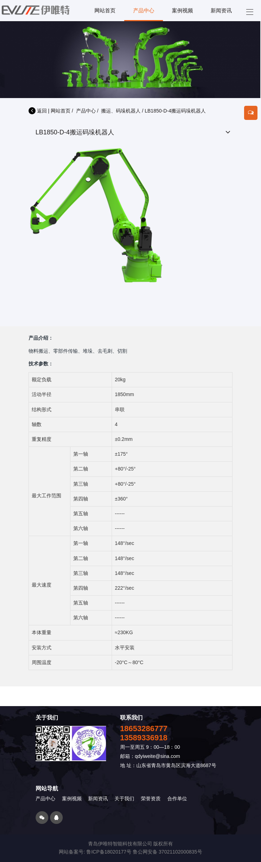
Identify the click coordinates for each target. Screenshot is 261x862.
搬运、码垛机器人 (121, 111)
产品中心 (86, 111)
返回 (38, 111)
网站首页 (60, 111)
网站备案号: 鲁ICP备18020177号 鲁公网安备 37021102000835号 (130, 852)
